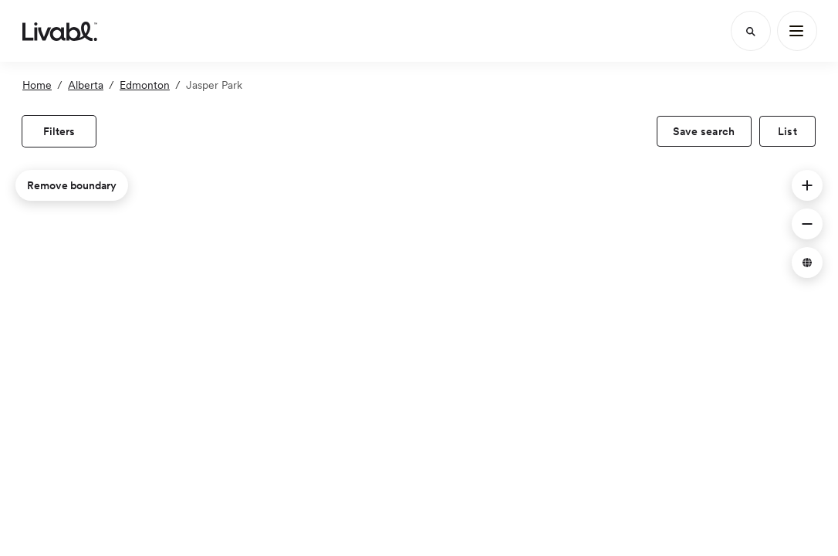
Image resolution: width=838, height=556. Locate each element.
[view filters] (59, 131)
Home (37, 85)
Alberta (85, 85)
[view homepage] (59, 31)
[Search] (751, 31)
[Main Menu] (797, 31)
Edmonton (145, 85)
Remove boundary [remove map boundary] (72, 185)
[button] (807, 185)
